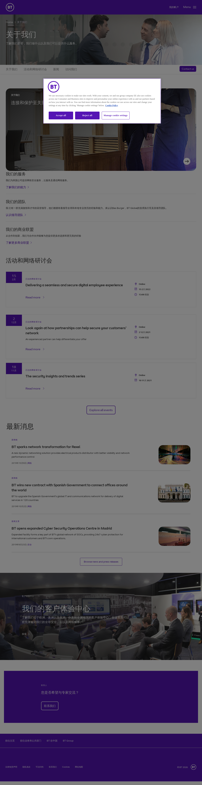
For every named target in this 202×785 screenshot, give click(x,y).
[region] (102, 101)
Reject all (87, 115)
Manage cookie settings (116, 115)
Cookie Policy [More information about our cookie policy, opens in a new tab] (111, 105)
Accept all (61, 115)
